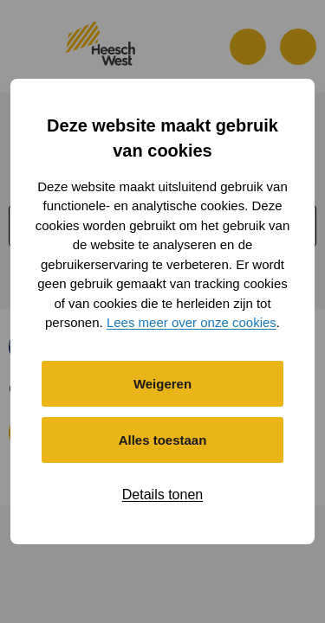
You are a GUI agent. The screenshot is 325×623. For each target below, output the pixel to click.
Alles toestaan (163, 440)
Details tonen (162, 494)
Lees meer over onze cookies (191, 322)
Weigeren (162, 383)
